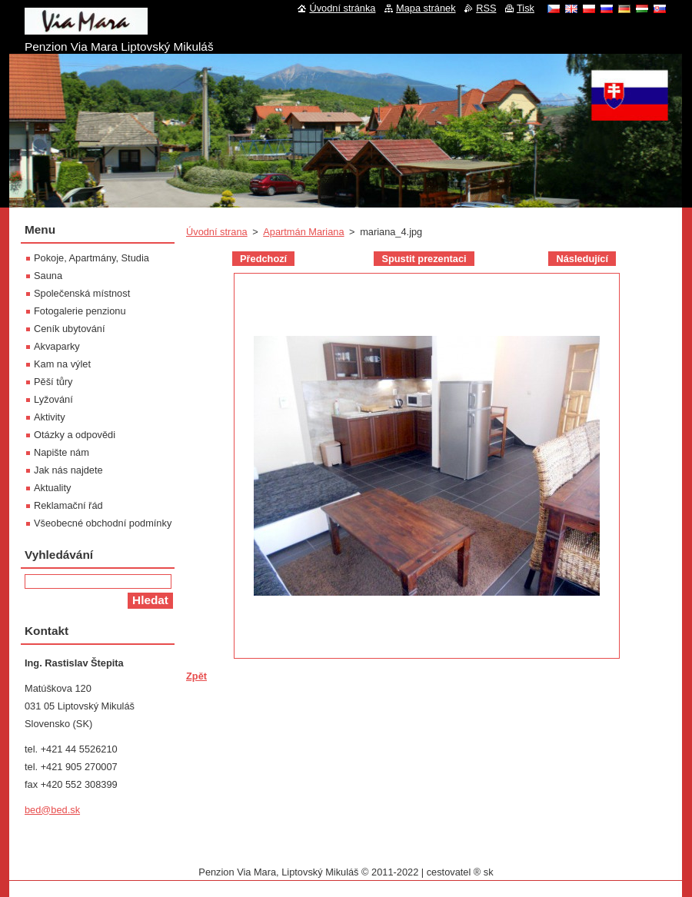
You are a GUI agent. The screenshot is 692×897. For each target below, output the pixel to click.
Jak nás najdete (68, 470)
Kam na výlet (62, 364)
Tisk (525, 8)
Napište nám (61, 452)
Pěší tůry (53, 381)
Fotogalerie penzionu (80, 311)
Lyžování (53, 399)
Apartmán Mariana (303, 232)
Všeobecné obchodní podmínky (102, 523)
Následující (582, 258)
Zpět (196, 676)
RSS (486, 8)
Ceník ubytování (69, 328)
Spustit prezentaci (423, 258)
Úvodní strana (217, 232)
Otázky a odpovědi (74, 434)
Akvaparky (57, 346)
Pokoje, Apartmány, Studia (91, 258)
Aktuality (52, 487)
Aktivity (49, 417)
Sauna (48, 275)
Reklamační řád (68, 505)
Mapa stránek (426, 8)
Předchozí (263, 258)
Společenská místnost (82, 293)
